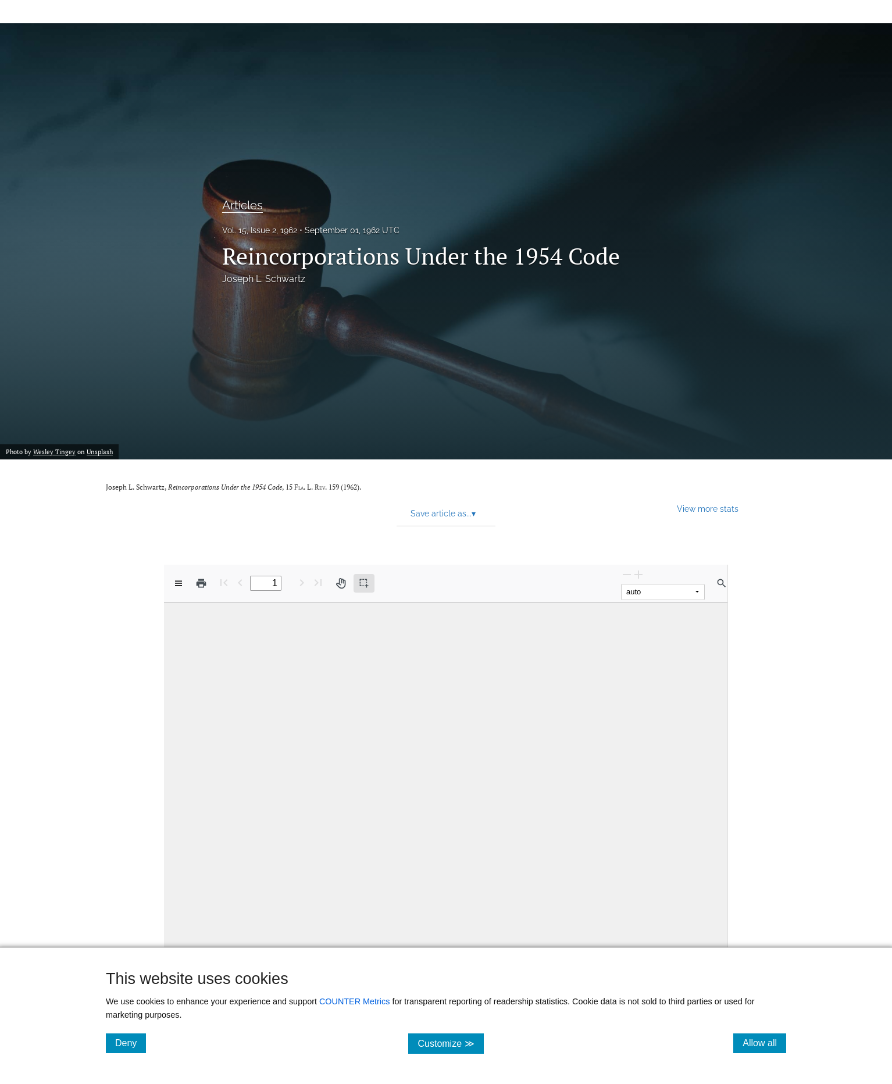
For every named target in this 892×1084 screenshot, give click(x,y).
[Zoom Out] (627, 574)
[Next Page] (302, 582)
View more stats (707, 509)
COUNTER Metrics (354, 1001)
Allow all (764, 1042)
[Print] (201, 583)
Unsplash (100, 452)
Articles (242, 205)
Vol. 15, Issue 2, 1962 (259, 230)
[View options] (178, 583)
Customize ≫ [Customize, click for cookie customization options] (450, 1043)
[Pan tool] (340, 583)
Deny (130, 1042)
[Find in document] (721, 583)
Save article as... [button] (443, 513)
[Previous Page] (240, 582)
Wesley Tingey (54, 452)
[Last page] (318, 582)
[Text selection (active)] (364, 583)
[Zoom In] (638, 574)
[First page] (224, 582)
